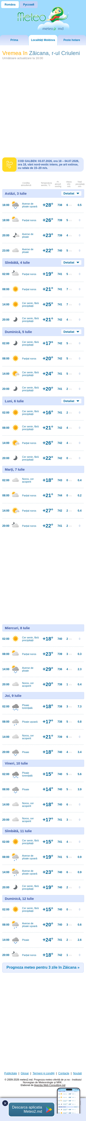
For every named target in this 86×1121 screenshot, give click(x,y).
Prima (14, 40)
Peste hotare (72, 40)
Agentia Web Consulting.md (49, 1085)
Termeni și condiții (43, 1073)
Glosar (25, 1073)
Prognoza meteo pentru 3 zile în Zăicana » (42, 967)
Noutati (77, 1073)
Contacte (63, 1073)
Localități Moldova (43, 40)
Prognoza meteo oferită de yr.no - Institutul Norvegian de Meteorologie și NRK (52, 1081)
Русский (28, 4)
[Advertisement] (43, 107)
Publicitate (10, 1073)
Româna (10, 4)
